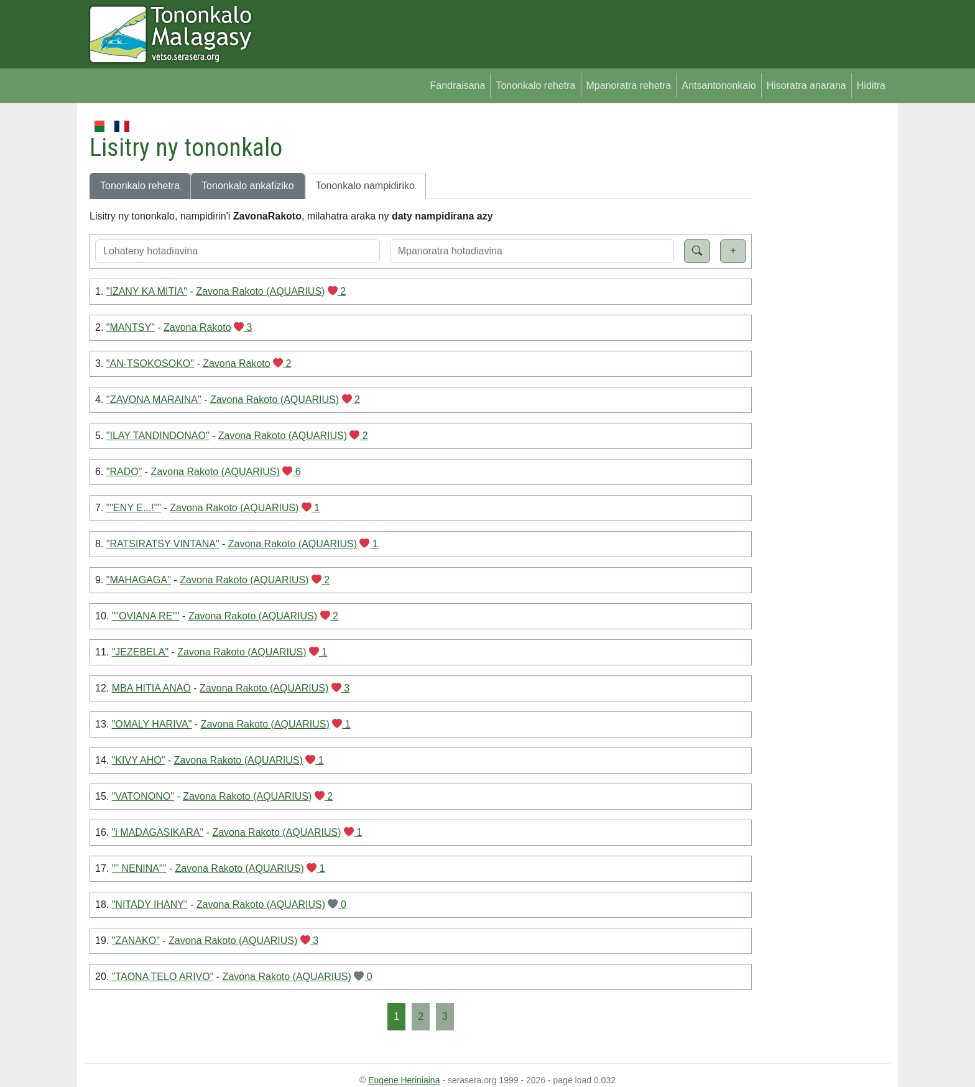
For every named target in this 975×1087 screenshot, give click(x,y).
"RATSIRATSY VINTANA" (162, 544)
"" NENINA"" (139, 868)
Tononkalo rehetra (535, 85)
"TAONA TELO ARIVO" (163, 976)
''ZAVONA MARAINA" (153, 399)
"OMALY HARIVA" (152, 724)
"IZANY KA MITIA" (146, 291)
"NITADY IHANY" (150, 904)
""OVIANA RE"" (146, 616)
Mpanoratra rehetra (629, 85)
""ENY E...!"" (133, 507)
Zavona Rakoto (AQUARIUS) (260, 291)
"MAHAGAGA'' (138, 580)
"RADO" (124, 471)
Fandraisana (457, 85)
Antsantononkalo (719, 85)
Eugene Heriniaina (404, 1080)
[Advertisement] (821, 304)
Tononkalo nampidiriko (365, 185)
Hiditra (871, 85)
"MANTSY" (130, 327)
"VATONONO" (143, 796)
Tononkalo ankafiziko (247, 185)
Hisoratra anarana (806, 85)
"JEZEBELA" (140, 652)
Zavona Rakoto (197, 327)
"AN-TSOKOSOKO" (150, 363)
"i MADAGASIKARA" (157, 832)
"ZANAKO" (136, 940)
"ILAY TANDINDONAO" (158, 435)
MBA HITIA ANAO (151, 688)
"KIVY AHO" (138, 760)
